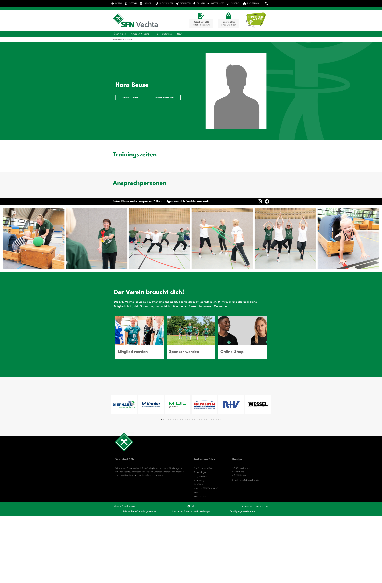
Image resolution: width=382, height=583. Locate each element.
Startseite (117, 39)
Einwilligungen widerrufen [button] (242, 511)
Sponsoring (199, 480)
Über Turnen (120, 34)
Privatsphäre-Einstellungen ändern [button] (140, 511)
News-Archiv (200, 497)
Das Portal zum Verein (204, 468)
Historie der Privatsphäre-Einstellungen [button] (191, 511)
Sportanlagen (200, 472)
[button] (266, 3)
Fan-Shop (198, 484)
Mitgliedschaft (200, 476)
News (180, 34)
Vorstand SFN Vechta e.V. (206, 488)
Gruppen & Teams (141, 34)
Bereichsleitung (164, 34)
